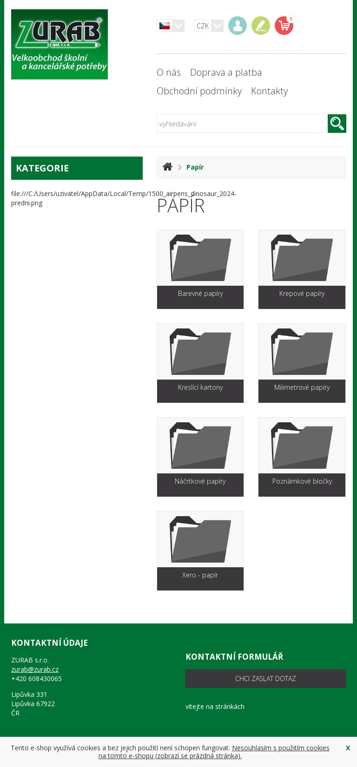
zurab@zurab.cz (35, 669)
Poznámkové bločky (302, 481)
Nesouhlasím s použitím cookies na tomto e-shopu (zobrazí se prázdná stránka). (214, 751)
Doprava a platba (226, 72)
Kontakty (269, 91)
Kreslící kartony (200, 387)
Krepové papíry (301, 293)
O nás (169, 72)
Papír (195, 167)
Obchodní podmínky (199, 91)
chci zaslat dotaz (265, 678)
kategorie (77, 168)
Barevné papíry (200, 293)
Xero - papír (200, 574)
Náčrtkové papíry (200, 481)
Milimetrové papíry (302, 387)
